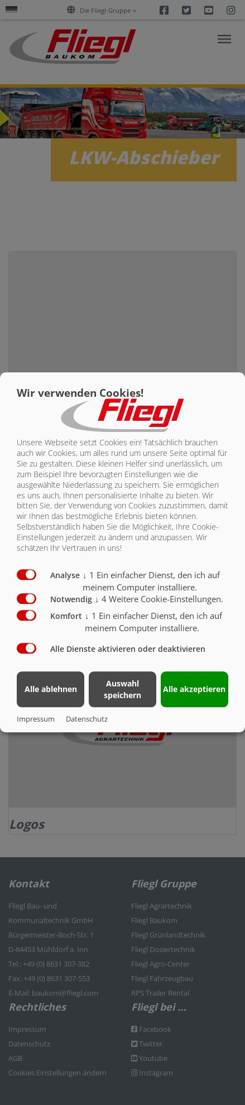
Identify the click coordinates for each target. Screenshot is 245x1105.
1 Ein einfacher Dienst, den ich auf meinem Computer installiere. (153, 622)
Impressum (36, 719)
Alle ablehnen (51, 689)
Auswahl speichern (122, 689)
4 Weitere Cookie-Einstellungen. (159, 599)
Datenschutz (87, 719)
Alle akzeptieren (194, 689)
